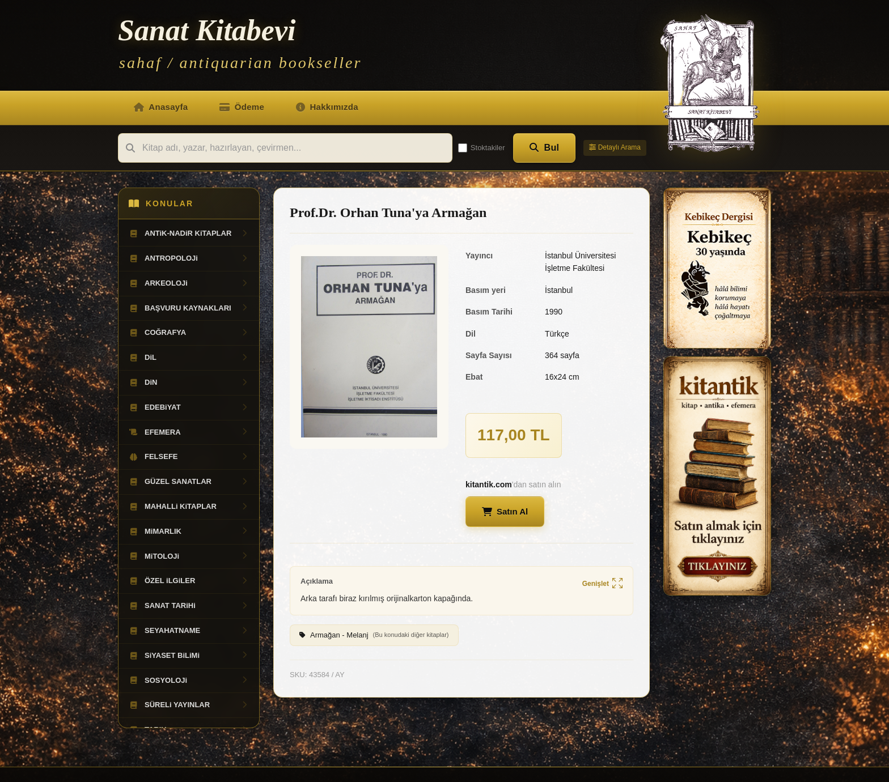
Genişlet (602, 584)
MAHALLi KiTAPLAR (189, 506)
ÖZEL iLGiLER (189, 580)
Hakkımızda (327, 107)
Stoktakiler (481, 147)
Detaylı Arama (615, 147)
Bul (545, 147)
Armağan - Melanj (374, 635)
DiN (189, 382)
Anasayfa (161, 107)
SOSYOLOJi (189, 680)
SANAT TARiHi (189, 605)
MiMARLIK (189, 531)
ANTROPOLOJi (189, 258)
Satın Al (505, 511)
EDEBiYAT (189, 407)
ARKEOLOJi (189, 283)
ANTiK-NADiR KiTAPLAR (189, 233)
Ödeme (241, 107)
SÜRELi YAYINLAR (189, 704)
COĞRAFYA (189, 332)
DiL (189, 357)
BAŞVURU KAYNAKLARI (189, 308)
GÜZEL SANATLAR (189, 481)
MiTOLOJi (189, 556)
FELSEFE (189, 456)
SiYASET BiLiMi (189, 655)
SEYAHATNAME (189, 630)
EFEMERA (189, 432)
